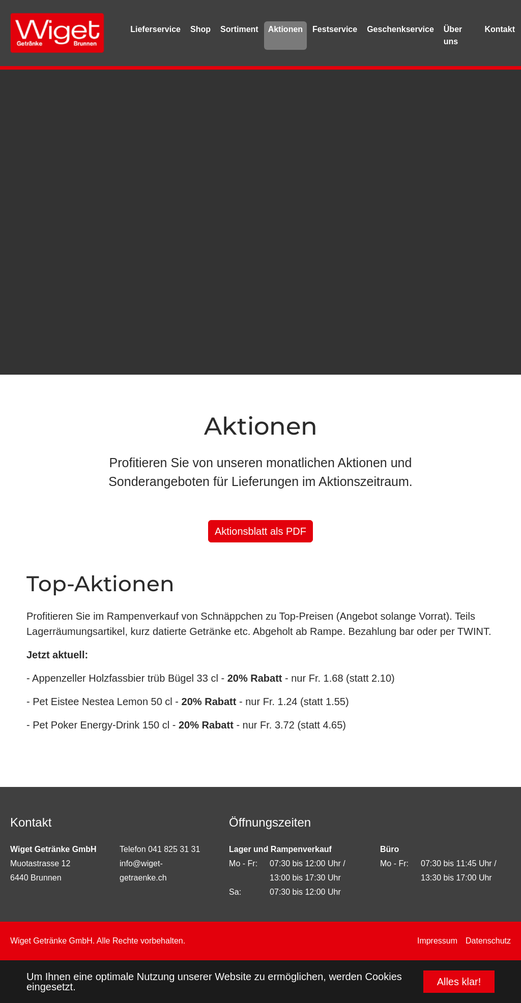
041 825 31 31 (174, 849)
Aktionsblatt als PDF (260, 531)
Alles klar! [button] (459, 981)
